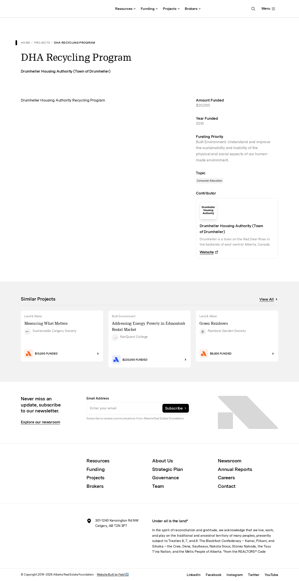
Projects (42, 42)
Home (25, 42)
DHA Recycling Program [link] (74, 42)
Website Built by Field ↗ (112, 574)
